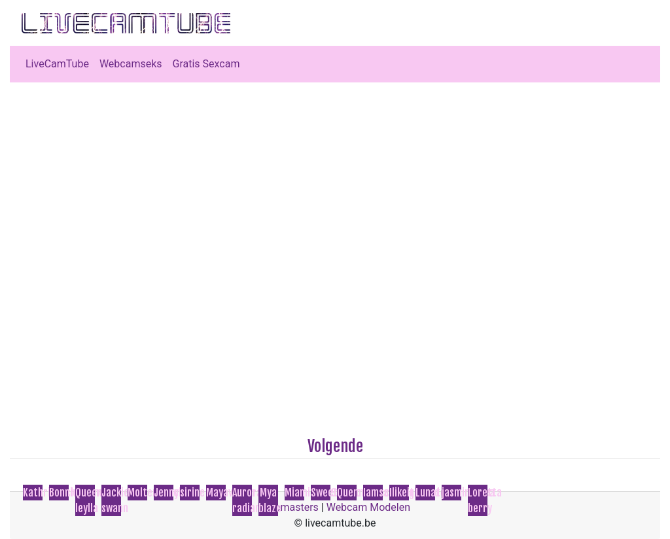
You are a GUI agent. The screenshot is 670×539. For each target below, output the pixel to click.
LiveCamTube (57, 64)
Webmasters (289, 507)
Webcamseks (130, 64)
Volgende (335, 446)
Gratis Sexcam (206, 64)
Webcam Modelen (368, 507)
